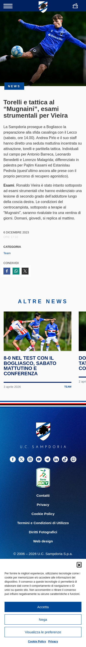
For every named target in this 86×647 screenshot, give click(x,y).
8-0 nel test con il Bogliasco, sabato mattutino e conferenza (30, 365)
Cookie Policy (37, 641)
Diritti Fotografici (43, 532)
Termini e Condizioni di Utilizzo (43, 523)
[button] (79, 564)
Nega (43, 619)
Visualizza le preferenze (43, 632)
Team (7, 253)
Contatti (43, 495)
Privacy (53, 641)
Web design (43, 541)
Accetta (43, 607)
